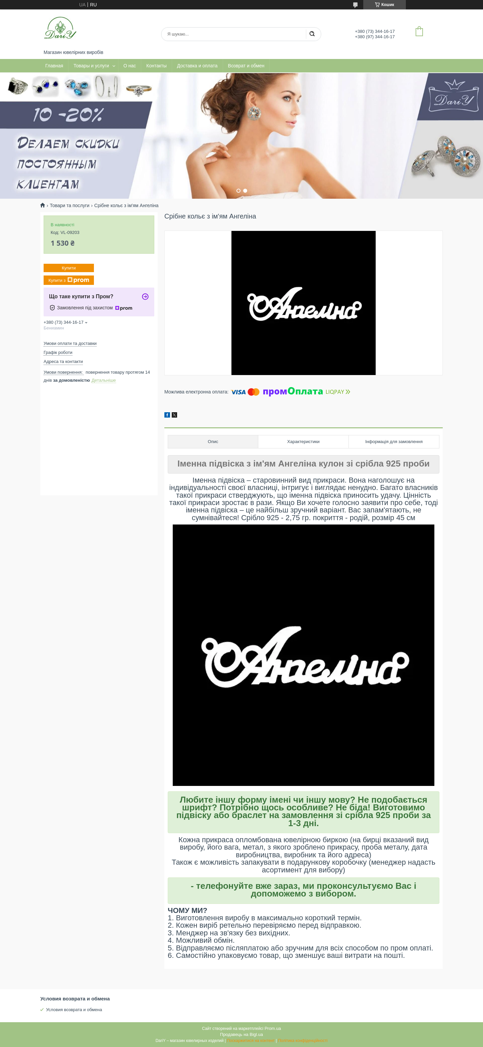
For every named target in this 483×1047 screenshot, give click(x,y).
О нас (129, 65)
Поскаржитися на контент (250, 1040)
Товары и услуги (91, 65)
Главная (54, 65)
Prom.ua (273, 1028)
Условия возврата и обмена (74, 1009)
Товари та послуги (69, 205)
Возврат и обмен (246, 65)
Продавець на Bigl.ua (241, 1034)
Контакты (156, 65)
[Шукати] (312, 34)
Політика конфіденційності (303, 1040)
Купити (69, 267)
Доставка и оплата (197, 65)
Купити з (68, 280)
